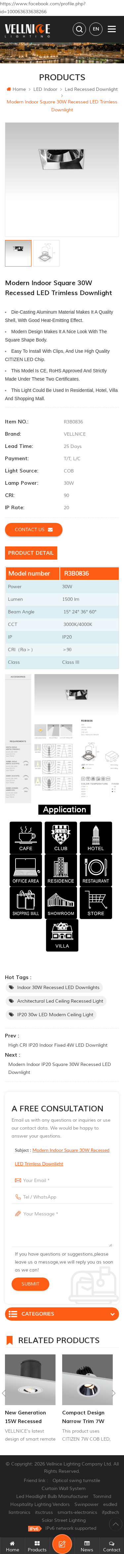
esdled (110, 1504)
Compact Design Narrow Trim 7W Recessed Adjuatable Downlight (83, 1417)
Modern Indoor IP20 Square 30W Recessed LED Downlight (59, 1068)
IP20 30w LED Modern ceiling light (55, 1015)
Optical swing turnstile (76, 1480)
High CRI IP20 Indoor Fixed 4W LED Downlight (57, 1045)
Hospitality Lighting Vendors (40, 1504)
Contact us (34, 529)
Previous (4, 1393)
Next (114, 1393)
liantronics (19, 1512)
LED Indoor (45, 89)
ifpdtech (110, 1512)
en (96, 29)
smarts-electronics (77, 1512)
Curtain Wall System (64, 1488)
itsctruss (44, 1512)
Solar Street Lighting (64, 1520)
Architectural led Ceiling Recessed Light (60, 1001)
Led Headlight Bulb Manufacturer (52, 1496)
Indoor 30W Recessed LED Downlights (58, 987)
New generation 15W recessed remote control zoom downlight (26, 1417)
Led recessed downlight (91, 89)
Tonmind (102, 1496)
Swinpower (86, 1504)
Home (16, 89)
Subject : (62, 1156)
